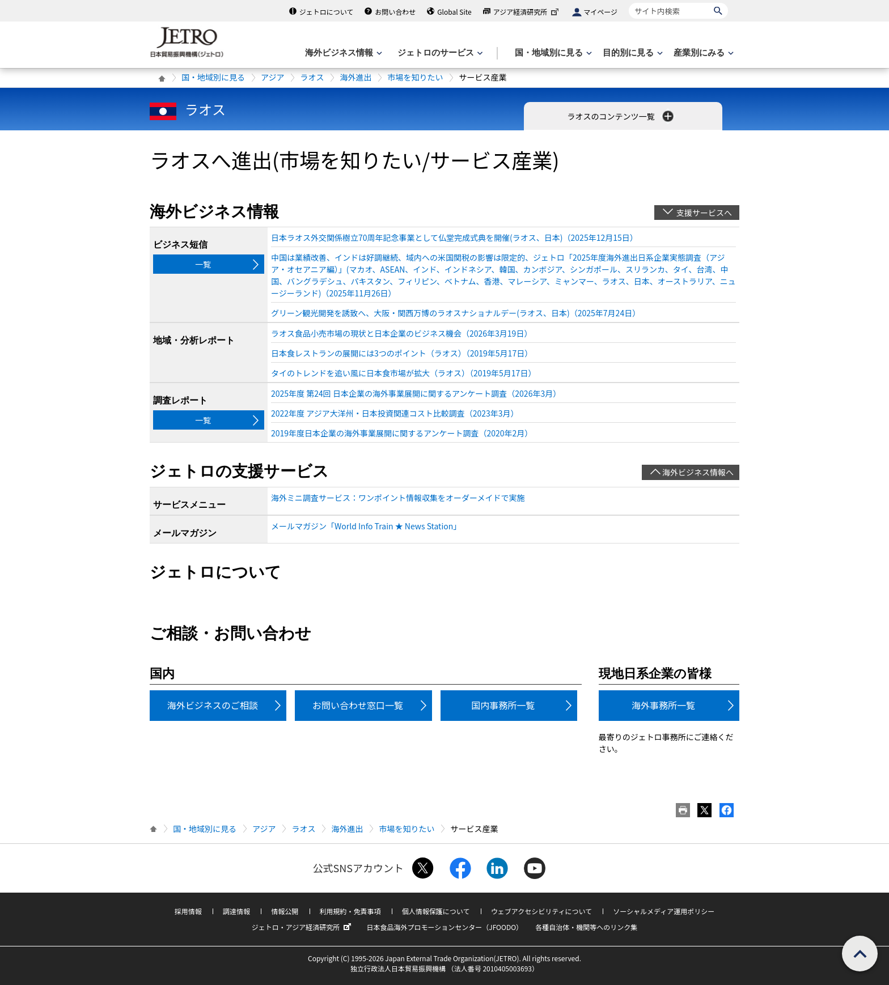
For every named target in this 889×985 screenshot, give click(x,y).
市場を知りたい (415, 77)
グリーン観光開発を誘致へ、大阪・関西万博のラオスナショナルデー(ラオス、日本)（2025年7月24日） (455, 313)
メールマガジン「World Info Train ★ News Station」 (366, 526)
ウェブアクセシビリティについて (541, 911)
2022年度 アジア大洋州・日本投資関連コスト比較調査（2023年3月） (395, 413)
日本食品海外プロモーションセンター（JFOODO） (444, 927)
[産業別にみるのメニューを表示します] (702, 53)
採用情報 (188, 911)
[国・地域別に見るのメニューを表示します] (552, 53)
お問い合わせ (395, 11)
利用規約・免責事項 (350, 911)
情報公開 (284, 911)
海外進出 (355, 77)
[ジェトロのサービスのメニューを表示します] (439, 53)
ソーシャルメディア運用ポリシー (663, 911)
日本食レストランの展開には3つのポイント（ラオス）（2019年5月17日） (401, 353)
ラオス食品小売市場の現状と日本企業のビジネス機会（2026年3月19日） (401, 333)
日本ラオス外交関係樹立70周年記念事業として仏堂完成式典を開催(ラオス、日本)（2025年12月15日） (454, 237)
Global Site (454, 11)
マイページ (600, 11)
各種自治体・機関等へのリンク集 (586, 927)
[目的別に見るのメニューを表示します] (632, 53)
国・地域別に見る (213, 77)
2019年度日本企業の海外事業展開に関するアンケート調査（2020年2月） (401, 433)
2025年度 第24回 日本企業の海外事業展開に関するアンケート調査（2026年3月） (416, 393)
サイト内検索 (628, 2)
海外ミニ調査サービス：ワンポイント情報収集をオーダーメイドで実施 (397, 497)
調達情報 (236, 911)
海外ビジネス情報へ (698, 472)
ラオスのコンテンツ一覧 (621, 116)
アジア (272, 77)
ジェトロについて (326, 11)
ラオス (312, 77)
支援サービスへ (704, 212)
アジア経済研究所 (527, 11)
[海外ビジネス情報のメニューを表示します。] (342, 53)
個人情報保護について (436, 911)
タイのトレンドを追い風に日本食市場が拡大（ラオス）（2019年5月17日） (403, 373)
